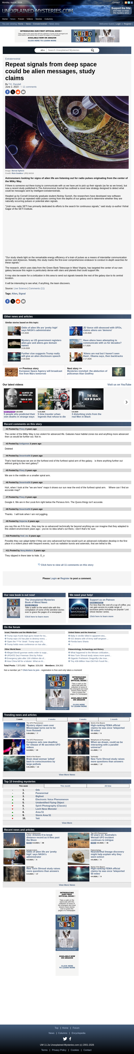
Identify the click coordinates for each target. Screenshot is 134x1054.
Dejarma (23, 521)
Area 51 (40, 812)
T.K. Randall (14, 84)
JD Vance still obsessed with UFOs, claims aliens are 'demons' (102, 328)
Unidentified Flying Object (50, 802)
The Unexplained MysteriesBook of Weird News (40, 601)
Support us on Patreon (102, 600)
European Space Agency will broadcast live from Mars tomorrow (40, 372)
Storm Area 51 (43, 815)
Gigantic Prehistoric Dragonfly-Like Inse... (90, 658)
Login (118, 24)
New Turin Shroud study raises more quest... (91, 655)
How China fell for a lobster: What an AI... (26, 661)
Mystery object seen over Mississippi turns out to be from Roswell (41, 728)
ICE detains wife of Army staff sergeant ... (90, 639)
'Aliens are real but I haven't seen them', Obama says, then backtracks (103, 354)
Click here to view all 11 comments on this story (67, 565)
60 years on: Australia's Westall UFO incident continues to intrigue (103, 837)
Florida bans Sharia (80, 641)
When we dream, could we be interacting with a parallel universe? (107, 745)
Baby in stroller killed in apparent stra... (88, 636)
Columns (49, 19)
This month (65, 786)
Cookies (75, 1050)
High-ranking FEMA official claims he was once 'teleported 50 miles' (108, 728)
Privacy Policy (59, 1050)
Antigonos (24, 443)
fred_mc (24, 536)
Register (128, 24)
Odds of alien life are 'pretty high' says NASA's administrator (39, 328)
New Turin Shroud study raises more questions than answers (108, 760)
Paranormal (42, 793)
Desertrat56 (25, 456)
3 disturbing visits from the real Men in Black (86, 415)
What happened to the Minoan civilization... (90, 652)
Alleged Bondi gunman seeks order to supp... (27, 652)
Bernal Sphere (18, 171)
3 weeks (82, 719)
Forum (21, 19)
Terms (44, 1050)
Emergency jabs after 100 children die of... (26, 658)
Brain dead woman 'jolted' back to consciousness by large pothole (40, 761)
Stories (39, 19)
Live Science (20, 288)
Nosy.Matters (26, 550)
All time (108, 786)
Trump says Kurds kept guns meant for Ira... (27, 636)
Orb (38, 790)
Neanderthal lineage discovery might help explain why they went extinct (107, 854)
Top (56, 1028)
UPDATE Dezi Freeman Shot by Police (25, 655)
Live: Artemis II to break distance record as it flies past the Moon (42, 837)
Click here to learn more (37, 617)
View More (67, 823)
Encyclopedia (78, 1033)
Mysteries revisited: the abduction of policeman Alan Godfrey (87, 372)
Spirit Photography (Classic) (51, 806)
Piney (22, 429)
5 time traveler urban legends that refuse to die (52, 415)
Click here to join (31, 670)
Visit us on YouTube (119, 384)
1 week (20, 719)
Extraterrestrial (40, 24)
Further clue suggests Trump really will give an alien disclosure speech (40, 354)
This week (23, 786)
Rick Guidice (17, 173)
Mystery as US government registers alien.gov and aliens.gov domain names (41, 343)
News (12, 19)
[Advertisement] (67, 233)
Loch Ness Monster (46, 809)
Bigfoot (40, 796)
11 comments (28, 87)
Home (5, 19)
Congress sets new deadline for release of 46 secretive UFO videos (43, 745)
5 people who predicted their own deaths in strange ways (19, 415)
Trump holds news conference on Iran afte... (27, 644)
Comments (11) (37, 288)
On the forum (12, 627)
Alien (14, 293)
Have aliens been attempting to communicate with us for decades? (102, 341)
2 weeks (51, 719)
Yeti (38, 818)
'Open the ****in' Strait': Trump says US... (25, 641)
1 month (113, 719)
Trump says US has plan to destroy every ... (27, 639)
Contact (116, 2)
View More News (67, 775)
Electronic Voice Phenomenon (52, 799)
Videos (30, 19)
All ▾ (43, 50)
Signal (22, 293)
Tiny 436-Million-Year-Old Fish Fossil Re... (90, 661)
